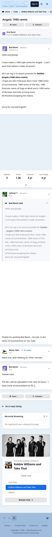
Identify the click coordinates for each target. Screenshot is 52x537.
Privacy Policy (20, 525)
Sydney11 (13, 193)
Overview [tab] (12, 482)
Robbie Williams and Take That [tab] (21, 487)
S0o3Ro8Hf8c (26, 300)
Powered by (26, 533)
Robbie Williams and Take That (26, 35)
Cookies (44, 525)
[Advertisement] (26, 142)
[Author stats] (49, 48)
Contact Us (33, 525)
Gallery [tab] (11, 492)
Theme (8, 525)
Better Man (14, 350)
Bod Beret (11, 32)
